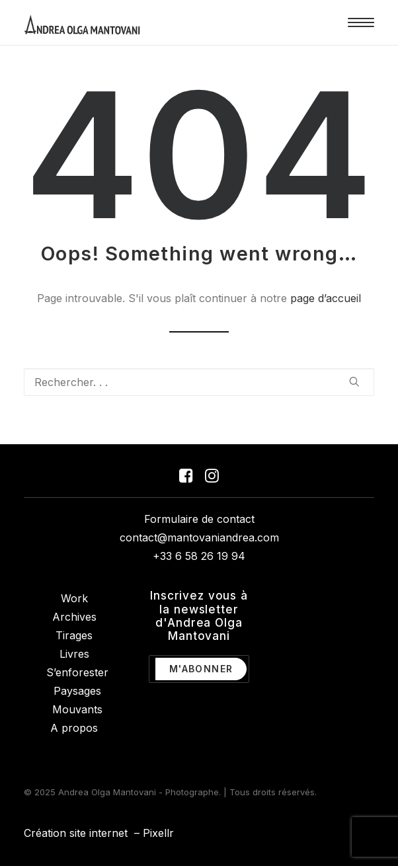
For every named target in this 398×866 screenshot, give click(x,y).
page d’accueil (325, 298)
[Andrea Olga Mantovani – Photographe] (82, 22)
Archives (74, 616)
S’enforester (77, 672)
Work (74, 598)
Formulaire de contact (199, 519)
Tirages (74, 635)
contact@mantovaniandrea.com (199, 537)
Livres (74, 653)
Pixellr (158, 833)
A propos (74, 727)
